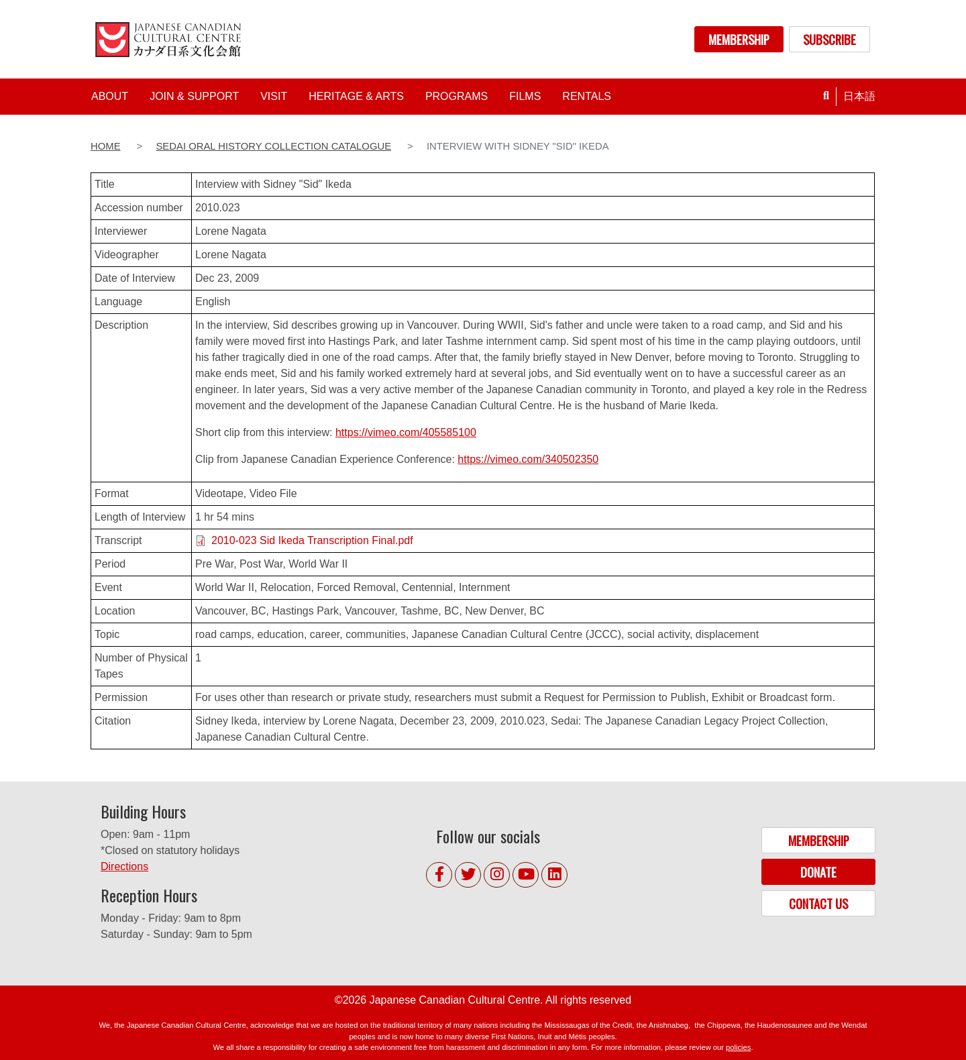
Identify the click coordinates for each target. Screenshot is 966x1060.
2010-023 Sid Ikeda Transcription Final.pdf (312, 540)
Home (106, 146)
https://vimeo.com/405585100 (405, 432)
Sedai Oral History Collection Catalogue (273, 146)
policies (738, 1047)
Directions (124, 866)
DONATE (818, 872)
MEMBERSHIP (738, 39)
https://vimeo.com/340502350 (528, 459)
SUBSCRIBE (829, 39)
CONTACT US (818, 903)
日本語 (859, 96)
